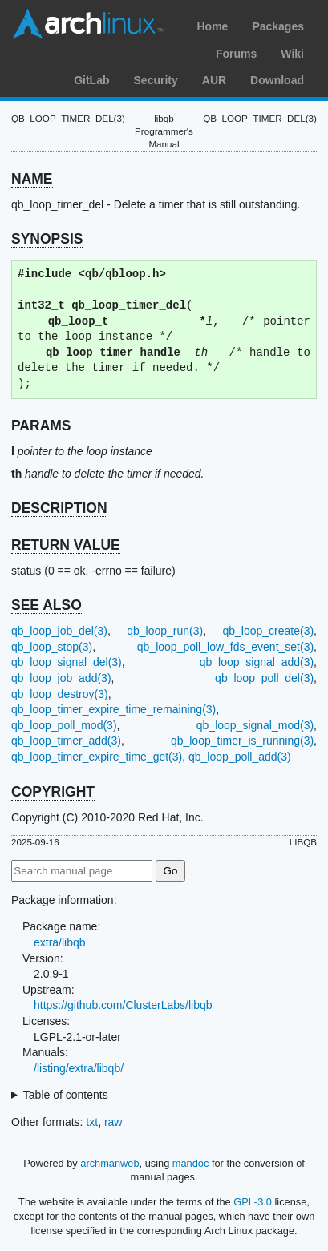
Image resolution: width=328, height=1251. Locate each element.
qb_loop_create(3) (268, 630)
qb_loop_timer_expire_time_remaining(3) (113, 709)
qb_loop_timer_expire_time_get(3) (96, 756)
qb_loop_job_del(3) (59, 630)
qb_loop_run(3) (165, 630)
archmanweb (109, 1163)
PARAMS (41, 426)
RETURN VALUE (65, 545)
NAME (32, 179)
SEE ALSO (46, 605)
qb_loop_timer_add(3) (66, 740)
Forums (236, 53)
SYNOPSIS (47, 239)
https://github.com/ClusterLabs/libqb (123, 1005)
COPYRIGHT (53, 792)
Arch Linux (88, 24)
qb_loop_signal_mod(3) (255, 725)
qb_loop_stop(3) (51, 646)
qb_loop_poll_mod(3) (64, 725)
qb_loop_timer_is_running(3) (242, 740)
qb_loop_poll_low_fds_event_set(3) (225, 646)
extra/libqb (60, 942)
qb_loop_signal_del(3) (66, 662)
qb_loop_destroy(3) (59, 694)
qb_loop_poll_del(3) (264, 678)
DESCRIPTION (59, 508)
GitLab (91, 80)
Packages (278, 26)
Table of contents (65, 1094)
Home (212, 26)
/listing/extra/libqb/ (79, 1068)
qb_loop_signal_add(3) (257, 662)
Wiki (292, 53)
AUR (214, 80)
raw (113, 1122)
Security (156, 80)
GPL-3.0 (252, 1202)
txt (92, 1122)
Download (277, 80)
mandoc (190, 1163)
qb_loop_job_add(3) (61, 678)
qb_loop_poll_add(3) (239, 756)
